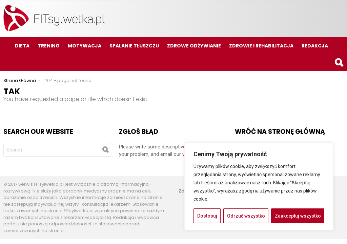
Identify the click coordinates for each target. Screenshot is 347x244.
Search (338, 63)
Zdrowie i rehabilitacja (261, 45)
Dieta (22, 45)
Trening (49, 45)
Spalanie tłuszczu (134, 45)
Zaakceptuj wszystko (298, 216)
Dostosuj (207, 216)
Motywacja (84, 45)
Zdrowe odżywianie (194, 45)
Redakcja (315, 45)
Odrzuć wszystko (246, 216)
